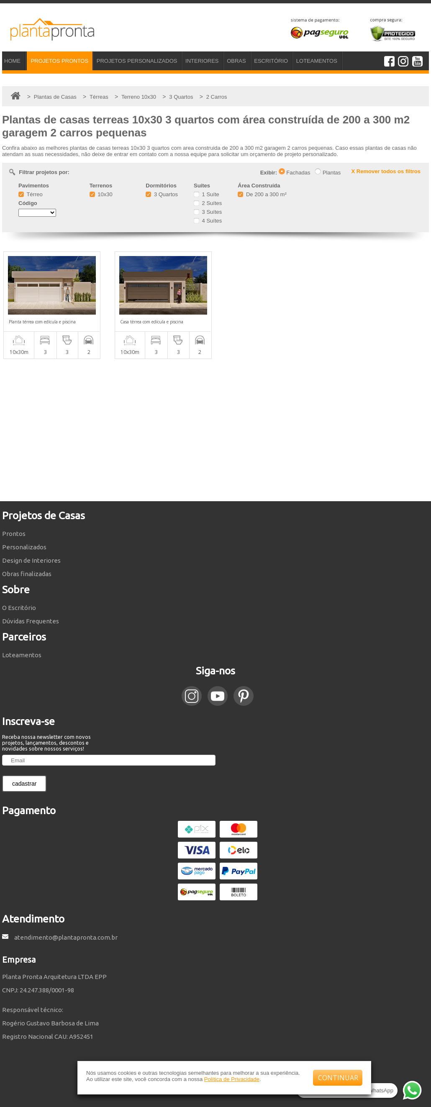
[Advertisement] (215, 430)
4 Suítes (208, 221)
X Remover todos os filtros (386, 171)
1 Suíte (206, 194)
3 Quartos (162, 194)
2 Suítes (208, 203)
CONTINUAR (338, 1077)
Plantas (328, 172)
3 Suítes (208, 212)
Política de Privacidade (231, 1079)
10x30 (101, 194)
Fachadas (294, 172)
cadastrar (24, 783)
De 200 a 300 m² (262, 194)
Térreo (30, 194)
